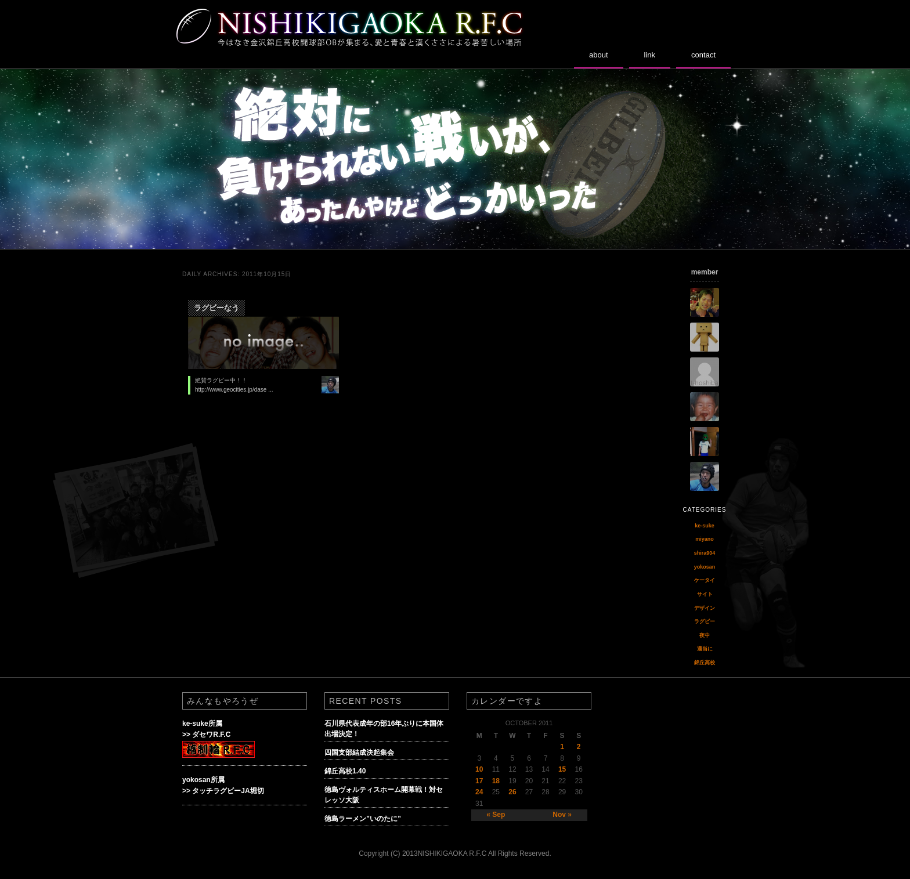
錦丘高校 (704, 662)
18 (496, 781)
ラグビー (704, 621)
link (650, 54)
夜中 (704, 635)
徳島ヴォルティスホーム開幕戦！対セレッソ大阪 (383, 795)
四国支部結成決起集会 (359, 752)
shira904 (705, 553)
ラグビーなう (216, 307)
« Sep (495, 815)
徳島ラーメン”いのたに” (362, 819)
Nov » (562, 815)
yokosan (705, 567)
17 (479, 781)
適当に (705, 649)
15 (562, 769)
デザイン (704, 608)
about (598, 54)
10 (479, 769)
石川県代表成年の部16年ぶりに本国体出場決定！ (383, 728)
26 (512, 792)
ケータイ (704, 580)
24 (479, 792)
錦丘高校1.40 (345, 771)
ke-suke (704, 526)
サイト (705, 594)
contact (703, 54)
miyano (704, 539)
